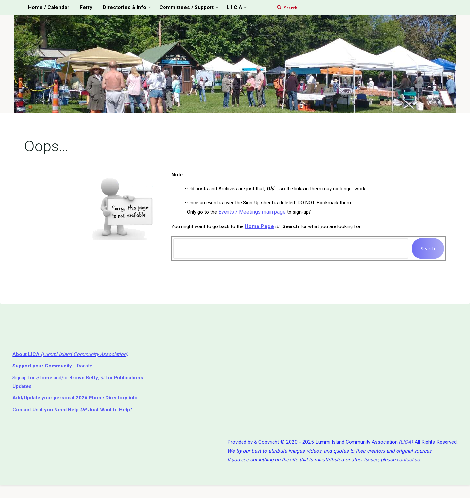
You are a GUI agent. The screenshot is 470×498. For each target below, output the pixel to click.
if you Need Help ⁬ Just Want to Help (74, 419)
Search (426, 253)
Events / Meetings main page (254, 216)
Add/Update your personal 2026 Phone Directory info (78, 407)
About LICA (27, 362)
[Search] (284, 8)
